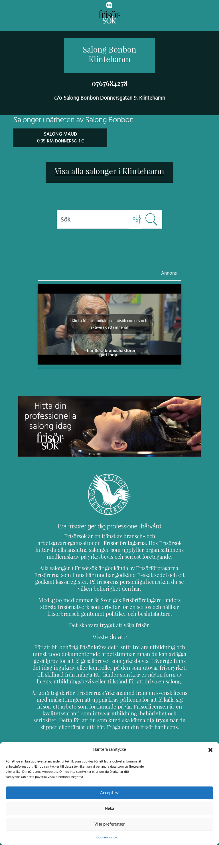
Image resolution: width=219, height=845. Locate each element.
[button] (210, 749)
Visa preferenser (109, 824)
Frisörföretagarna (53, 543)
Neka (109, 808)
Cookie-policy (107, 837)
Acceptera (109, 792)
